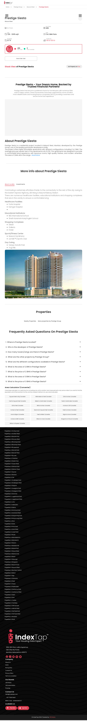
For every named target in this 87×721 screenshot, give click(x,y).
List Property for (74, 66)
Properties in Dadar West (12, 464)
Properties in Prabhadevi (12, 587)
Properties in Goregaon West (13, 492)
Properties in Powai (10, 584)
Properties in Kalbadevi (11, 505)
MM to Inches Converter (43, 406)
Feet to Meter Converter (43, 415)
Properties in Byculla (10, 456)
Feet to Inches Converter (70, 410)
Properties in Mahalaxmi (12, 541)
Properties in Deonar (10, 473)
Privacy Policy (9, 674)
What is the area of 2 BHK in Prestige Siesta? (26, 367)
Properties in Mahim (10, 543)
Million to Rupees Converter (17, 424)
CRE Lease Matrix (10, 686)
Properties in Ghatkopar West (13, 483)
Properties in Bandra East (12, 437)
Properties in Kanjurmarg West (13, 519)
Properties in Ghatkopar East (13, 481)
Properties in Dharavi (11, 475)
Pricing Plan (8, 668)
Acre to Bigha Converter (17, 415)
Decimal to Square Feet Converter (43, 410)
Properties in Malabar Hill (12, 546)
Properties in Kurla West (11, 530)
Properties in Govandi (11, 494)
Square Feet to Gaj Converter (17, 397)
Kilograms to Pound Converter (69, 419)
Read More (36, 155)
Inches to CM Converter (69, 406)
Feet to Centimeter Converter (69, 401)
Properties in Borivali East (12, 451)
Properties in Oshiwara (11, 579)
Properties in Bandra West (12, 440)
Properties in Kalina (10, 508)
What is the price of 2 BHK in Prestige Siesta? (26, 371)
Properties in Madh (10, 535)
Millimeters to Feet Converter (43, 397)
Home (7, 7)
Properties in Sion (10, 598)
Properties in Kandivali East (12, 511)
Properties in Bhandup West (13, 445)
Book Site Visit (14, 59)
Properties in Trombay (11, 604)
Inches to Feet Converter (17, 410)
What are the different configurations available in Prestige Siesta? (35, 362)
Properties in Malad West (12, 552)
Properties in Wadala (11, 617)
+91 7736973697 (11, 698)
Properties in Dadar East (12, 462)
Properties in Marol (10, 557)
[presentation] (6, 15)
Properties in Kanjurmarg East (13, 516)
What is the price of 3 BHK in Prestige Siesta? (26, 381)
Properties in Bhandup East (12, 442)
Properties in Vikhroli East (12, 606)
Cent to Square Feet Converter (17, 401)
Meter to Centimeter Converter (43, 401)
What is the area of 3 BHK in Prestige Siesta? (26, 376)
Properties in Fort (9, 478)
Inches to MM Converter (17, 419)
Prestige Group (18, 7)
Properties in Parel (10, 582)
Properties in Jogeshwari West (13, 500)
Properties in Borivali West (12, 453)
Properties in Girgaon (11, 486)
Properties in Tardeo (10, 601)
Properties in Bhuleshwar (12, 448)
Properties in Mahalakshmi (12, 538)
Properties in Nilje (9, 576)
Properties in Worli (10, 620)
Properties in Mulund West (12, 568)
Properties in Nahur (10, 573)
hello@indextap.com (11, 695)
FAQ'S (7, 666)
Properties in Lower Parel (11, 533)
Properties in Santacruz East (13, 590)
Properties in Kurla (10, 524)
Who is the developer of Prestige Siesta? (24, 347)
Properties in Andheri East (12, 432)
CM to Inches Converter (69, 397)
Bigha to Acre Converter (70, 415)
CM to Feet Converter (17, 406)
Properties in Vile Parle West (12, 614)
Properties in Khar (10, 522)
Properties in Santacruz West (13, 593)
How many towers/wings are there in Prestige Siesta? (30, 352)
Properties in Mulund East (12, 565)
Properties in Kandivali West (13, 513)
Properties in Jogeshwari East (13, 497)
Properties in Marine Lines (12, 554)
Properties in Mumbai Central (13, 571)
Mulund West (30, 7)
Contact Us (8, 671)
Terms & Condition (10, 677)
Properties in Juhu (10, 503)
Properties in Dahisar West (12, 470)
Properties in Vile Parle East (12, 612)
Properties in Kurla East (11, 527)
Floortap (7, 689)
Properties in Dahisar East (12, 467)
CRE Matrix (8, 683)
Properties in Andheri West (12, 434)
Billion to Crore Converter (43, 419)
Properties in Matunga (11, 560)
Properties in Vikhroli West (12, 609)
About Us (8, 663)
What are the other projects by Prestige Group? (27, 357)
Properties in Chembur (11, 459)
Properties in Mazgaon (11, 563)
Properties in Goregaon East (13, 489)
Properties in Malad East (12, 549)
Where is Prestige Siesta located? (21, 342)
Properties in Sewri (10, 595)
